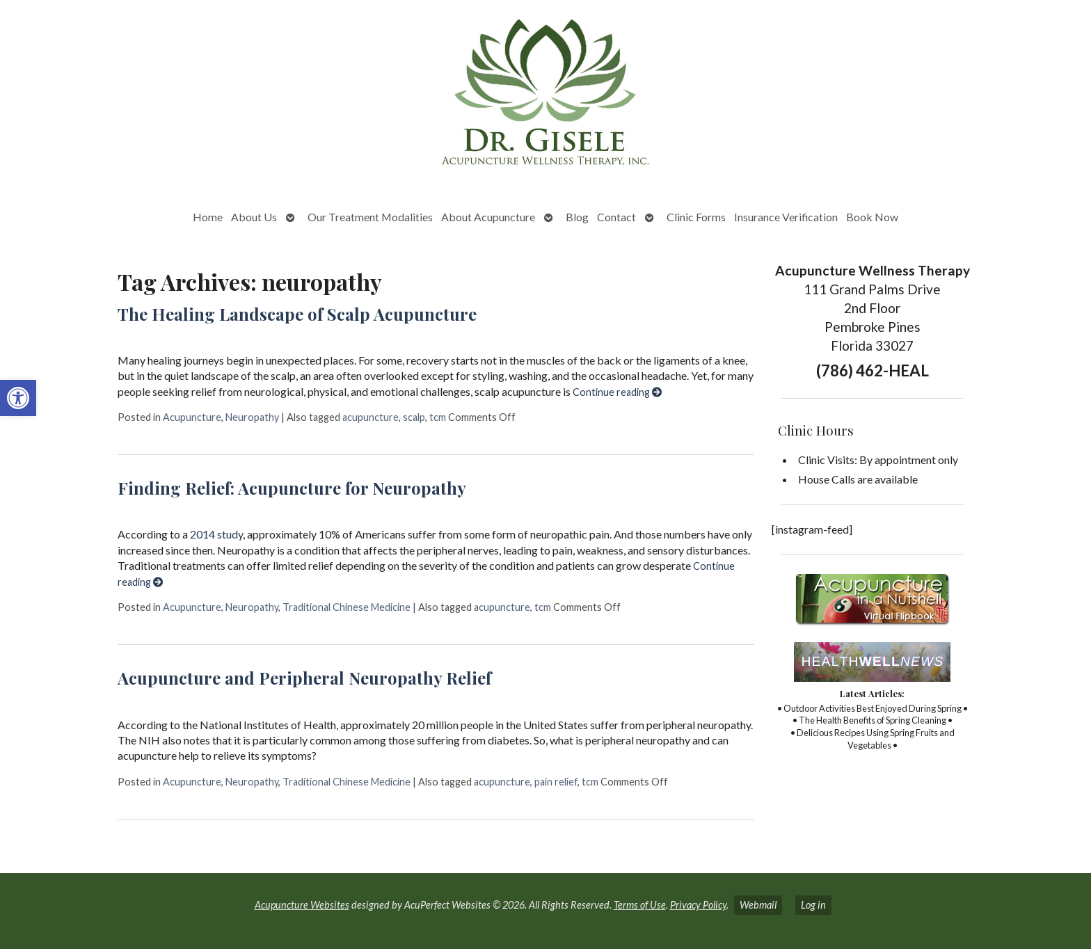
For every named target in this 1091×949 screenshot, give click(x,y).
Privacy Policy (698, 905)
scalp (414, 417)
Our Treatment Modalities (370, 216)
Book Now (872, 216)
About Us (254, 216)
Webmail (758, 905)
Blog (577, 216)
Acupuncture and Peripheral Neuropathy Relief (304, 678)
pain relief (556, 782)
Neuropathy (252, 417)
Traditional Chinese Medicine (346, 607)
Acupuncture (192, 417)
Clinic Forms (696, 216)
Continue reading (617, 392)
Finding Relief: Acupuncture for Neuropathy (292, 488)
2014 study (216, 534)
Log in (813, 905)
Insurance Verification (786, 216)
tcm (437, 417)
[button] (18, 398)
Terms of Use (640, 905)
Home (208, 216)
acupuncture (370, 417)
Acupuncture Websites (302, 905)
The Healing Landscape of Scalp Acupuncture (297, 314)
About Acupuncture (488, 216)
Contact (616, 216)
